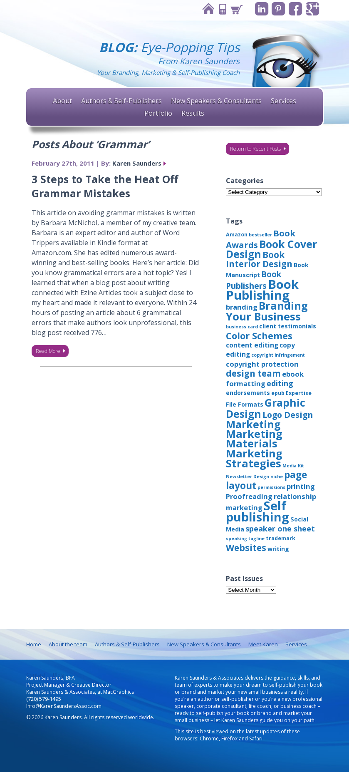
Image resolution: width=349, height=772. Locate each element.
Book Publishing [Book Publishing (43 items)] (262, 289)
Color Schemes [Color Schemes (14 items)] (259, 336)
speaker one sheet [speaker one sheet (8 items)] (280, 529)
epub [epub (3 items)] (278, 393)
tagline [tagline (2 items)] (256, 538)
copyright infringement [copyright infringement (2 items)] (278, 355)
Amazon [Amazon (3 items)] (237, 234)
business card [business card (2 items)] (242, 327)
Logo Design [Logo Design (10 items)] (287, 414)
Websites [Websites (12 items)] (246, 548)
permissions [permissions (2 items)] (271, 487)
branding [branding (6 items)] (241, 307)
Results (192, 113)
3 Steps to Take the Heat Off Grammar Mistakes (105, 186)
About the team (68, 644)
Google (312, 9)
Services (283, 100)
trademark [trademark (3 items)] (280, 538)
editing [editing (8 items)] (280, 383)
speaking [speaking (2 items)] (236, 538)
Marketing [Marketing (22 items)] (253, 424)
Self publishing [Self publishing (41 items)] (257, 511)
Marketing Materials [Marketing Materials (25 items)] (254, 439)
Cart (236, 9)
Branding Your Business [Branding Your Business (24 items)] (267, 310)
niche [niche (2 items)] (276, 476)
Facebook (295, 9)
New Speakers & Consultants (216, 100)
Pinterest (278, 9)
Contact (221, 9)
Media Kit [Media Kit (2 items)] (293, 466)
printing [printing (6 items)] (301, 486)
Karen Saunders (136, 163)
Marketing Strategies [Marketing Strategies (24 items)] (254, 458)
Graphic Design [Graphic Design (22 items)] (265, 408)
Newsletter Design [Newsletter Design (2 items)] (247, 476)
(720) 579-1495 (43, 699)
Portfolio (158, 113)
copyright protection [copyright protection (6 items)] (262, 364)
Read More (48, 351)
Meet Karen (263, 644)
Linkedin (261, 9)
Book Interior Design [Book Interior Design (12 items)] (259, 259)
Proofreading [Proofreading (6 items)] (249, 496)
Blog (58, 674)
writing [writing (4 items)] (278, 549)
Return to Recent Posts (255, 148)
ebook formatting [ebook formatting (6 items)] (265, 378)
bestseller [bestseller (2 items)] (260, 235)
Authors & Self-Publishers (121, 100)
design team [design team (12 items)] (253, 373)
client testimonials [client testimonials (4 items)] (287, 326)
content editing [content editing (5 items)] (252, 345)
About (62, 100)
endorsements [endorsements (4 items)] (248, 393)
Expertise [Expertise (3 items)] (299, 393)
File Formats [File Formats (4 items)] (244, 404)
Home (207, 9)
